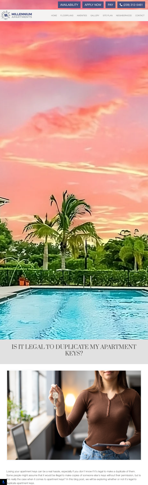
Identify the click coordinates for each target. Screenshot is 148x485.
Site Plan (108, 16)
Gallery (94, 16)
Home (54, 16)
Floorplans (66, 16)
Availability (69, 5)
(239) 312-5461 (131, 4)
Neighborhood (124, 16)
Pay (110, 5)
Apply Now (93, 5)
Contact (140, 16)
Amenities (82, 16)
